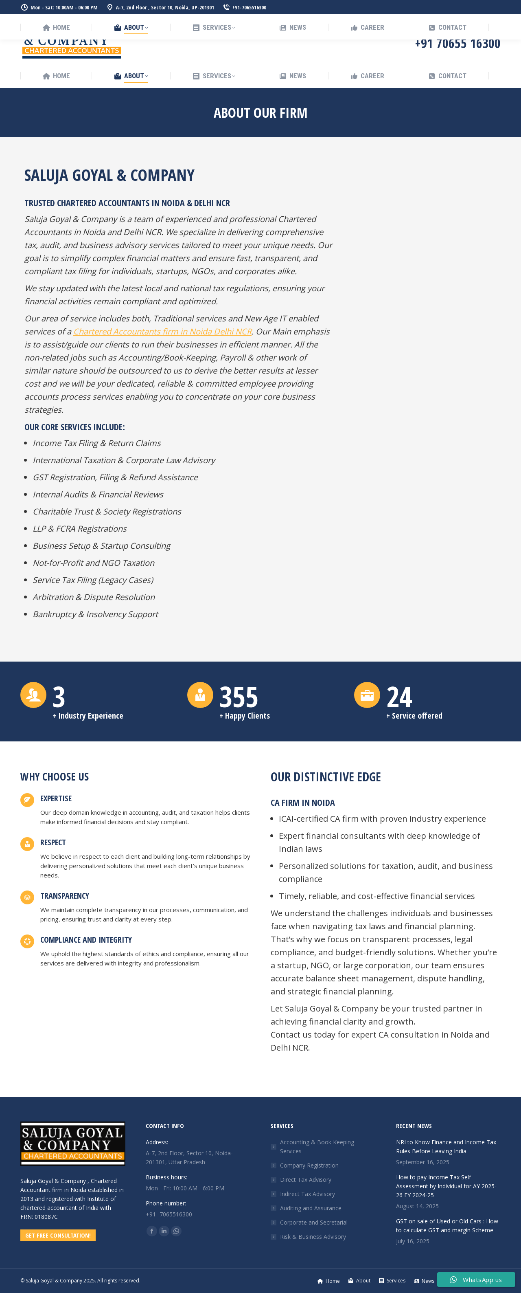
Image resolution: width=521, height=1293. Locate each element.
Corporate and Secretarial (314, 1222)
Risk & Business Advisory (313, 1236)
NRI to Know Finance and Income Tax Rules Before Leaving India (446, 1146)
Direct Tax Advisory (305, 1179)
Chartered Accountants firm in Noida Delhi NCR (162, 331)
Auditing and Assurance (310, 1208)
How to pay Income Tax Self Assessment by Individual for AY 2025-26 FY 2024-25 (446, 1186)
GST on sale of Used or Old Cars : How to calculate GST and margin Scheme (447, 1225)
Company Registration (309, 1165)
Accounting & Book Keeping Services (317, 1146)
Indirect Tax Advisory (307, 1194)
